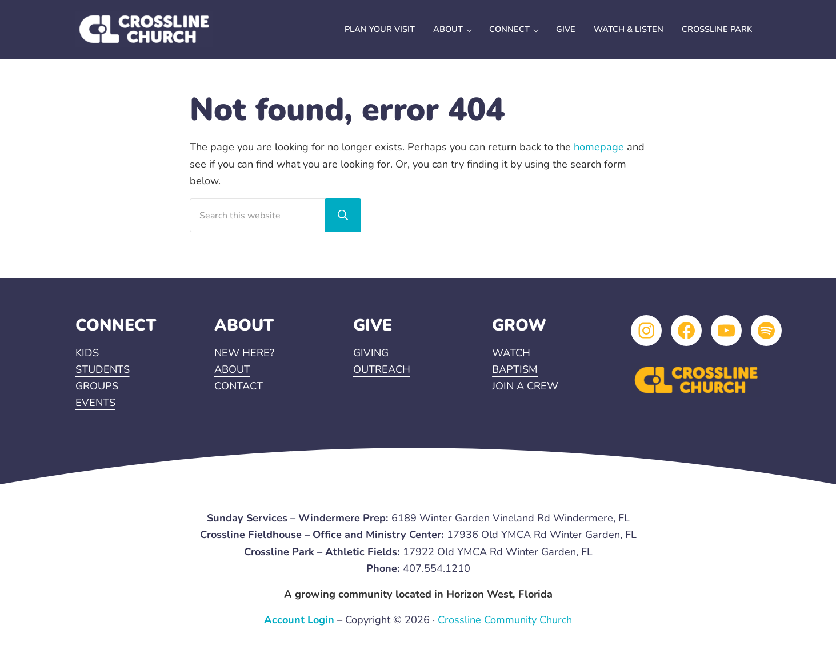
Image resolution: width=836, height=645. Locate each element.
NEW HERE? (244, 353)
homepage (599, 147)
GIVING (371, 353)
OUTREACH (381, 369)
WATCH (511, 353)
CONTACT (238, 386)
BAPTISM (515, 369)
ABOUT (232, 369)
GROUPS (96, 386)
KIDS (87, 353)
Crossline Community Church (505, 620)
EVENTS (95, 402)
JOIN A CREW (525, 386)
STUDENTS (102, 369)
